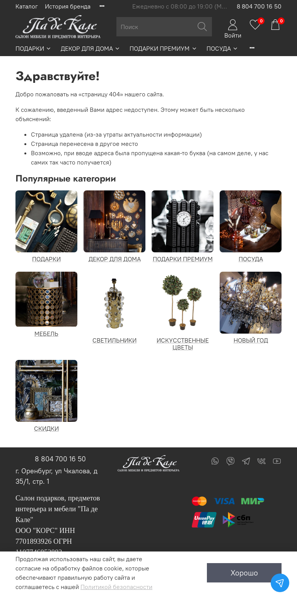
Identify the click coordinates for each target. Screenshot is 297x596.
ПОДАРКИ (33, 48)
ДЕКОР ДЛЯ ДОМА (90, 48)
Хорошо (244, 572)
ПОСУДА (222, 48)
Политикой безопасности (116, 587)
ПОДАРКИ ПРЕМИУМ (163, 48)
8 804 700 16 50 (259, 6)
